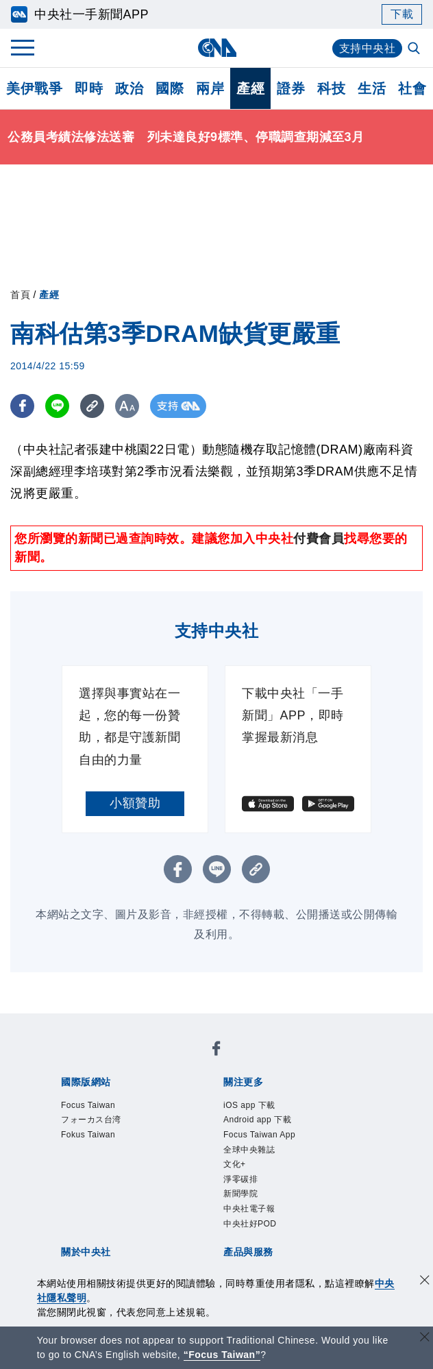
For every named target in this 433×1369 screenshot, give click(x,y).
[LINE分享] (57, 406)
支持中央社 (367, 48)
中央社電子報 (249, 1208)
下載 (402, 14)
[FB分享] (22, 406)
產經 (250, 88)
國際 (170, 88)
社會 (412, 88)
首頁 (20, 294)
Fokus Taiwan (88, 1134)
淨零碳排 (240, 1179)
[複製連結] (92, 406)
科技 (331, 88)
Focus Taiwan (88, 1105)
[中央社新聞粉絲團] (216, 1050)
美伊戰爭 (34, 88)
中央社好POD (250, 1224)
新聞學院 (240, 1193)
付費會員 (318, 538)
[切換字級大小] (127, 406)
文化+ (234, 1164)
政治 (129, 88)
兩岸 (210, 88)
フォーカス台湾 (91, 1119)
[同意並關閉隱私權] (425, 1281)
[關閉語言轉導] (425, 1338)
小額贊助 (135, 803)
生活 (372, 88)
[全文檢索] (415, 49)
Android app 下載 (257, 1119)
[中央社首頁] (217, 47)
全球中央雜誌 (249, 1150)
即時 (89, 88)
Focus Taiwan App (259, 1134)
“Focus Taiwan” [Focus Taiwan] (222, 1354)
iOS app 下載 (249, 1105)
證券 (291, 88)
